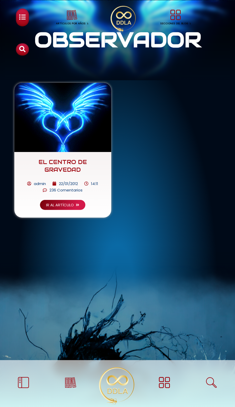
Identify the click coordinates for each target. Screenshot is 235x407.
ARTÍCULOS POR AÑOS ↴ (72, 23)
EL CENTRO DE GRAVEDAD (63, 162)
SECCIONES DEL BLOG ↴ (175, 23)
